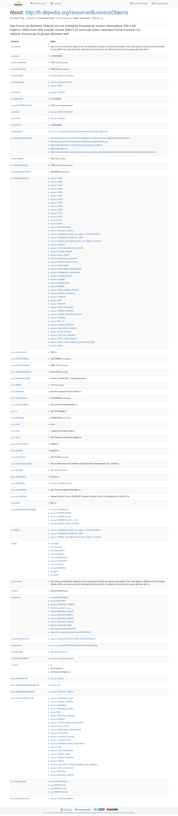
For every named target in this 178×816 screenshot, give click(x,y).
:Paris (56, 86)
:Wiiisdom (58, 771)
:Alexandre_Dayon (62, 698)
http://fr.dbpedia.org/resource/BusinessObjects (77, 12)
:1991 (56, 182)
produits (17, 450)
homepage (17, 652)
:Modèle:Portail (60, 516)
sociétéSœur (19, 496)
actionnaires (18, 352)
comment (16, 581)
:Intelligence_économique (65, 272)
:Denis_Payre (59, 255)
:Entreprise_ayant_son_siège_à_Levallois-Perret (75, 234)
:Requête (57, 304)
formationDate (18, 62)
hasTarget (18, 781)
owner (15, 112)
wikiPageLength (19, 165)
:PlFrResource (58, 788)
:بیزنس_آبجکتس (60, 608)
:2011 (56, 213)
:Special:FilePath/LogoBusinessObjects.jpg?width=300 (78, 131)
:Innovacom (59, 733)
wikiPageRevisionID (21, 172)
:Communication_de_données (66, 248)
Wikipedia (69, 812)
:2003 (56, 199)
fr (14, 411)
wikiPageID (17, 158)
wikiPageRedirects (22, 691)
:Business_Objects (62, 604)
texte (15, 503)
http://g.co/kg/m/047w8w (60, 625)
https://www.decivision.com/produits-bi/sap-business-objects (76, 145)
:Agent (54, 571)
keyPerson (19, 678)
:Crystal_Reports (61, 251)
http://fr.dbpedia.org (64, 18)
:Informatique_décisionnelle (65, 269)
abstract (16, 46)
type (14, 543)
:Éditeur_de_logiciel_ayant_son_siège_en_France (75, 241)
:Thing (54, 543)
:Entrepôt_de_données (63, 258)
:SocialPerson (57, 554)
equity (15, 56)
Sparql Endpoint (160, 3)
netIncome (17, 99)
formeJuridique (20, 404)
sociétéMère (18, 490)
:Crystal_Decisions (62, 325)
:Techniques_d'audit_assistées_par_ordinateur (74, 764)
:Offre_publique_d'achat (64, 290)
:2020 (56, 223)
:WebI (56, 345)
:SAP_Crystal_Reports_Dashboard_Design (72, 342)
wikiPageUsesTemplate (23, 509)
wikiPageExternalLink (21, 138)
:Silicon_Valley (60, 754)
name (15, 665)
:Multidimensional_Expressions (67, 743)
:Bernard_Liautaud (62, 75)
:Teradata (58, 318)
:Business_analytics (62, 715)
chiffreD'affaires (20, 359)
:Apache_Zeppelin (61, 702)
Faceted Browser (139, 3)
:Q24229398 (58, 561)
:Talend (57, 678)
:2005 (56, 203)
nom (15, 437)
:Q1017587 (58, 601)
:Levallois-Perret (61, 82)
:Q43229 (57, 564)
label (14, 591)
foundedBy (17, 75)
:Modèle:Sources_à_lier (64, 520)
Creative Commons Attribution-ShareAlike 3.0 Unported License (113, 812)
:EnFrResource (58, 781)
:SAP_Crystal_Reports (63, 339)
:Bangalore (58, 705)
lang (15, 424)
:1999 (56, 196)
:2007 (56, 206)
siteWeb (17, 470)
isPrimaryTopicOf (20, 658)
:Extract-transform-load (63, 262)
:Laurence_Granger (62, 736)
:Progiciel (57, 297)
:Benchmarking (60, 227)
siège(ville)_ (18, 483)
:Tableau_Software (62, 311)
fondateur (17, 391)
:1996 (56, 192)
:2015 (56, 220)
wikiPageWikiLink (20, 178)
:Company (56, 547)
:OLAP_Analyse (60, 332)
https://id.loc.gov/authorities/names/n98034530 (70, 632)
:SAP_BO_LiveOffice (63, 335)
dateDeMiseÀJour (21, 372)
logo (15, 431)
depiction (16, 645)
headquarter (17, 82)
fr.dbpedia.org (97, 18)
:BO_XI (57, 321)
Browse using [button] (39, 3)
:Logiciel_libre (59, 283)
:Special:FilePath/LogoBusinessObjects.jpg (73, 645)
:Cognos (57, 244)
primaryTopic (20, 798)
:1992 (56, 185)
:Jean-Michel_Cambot (63, 328)
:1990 (56, 178)
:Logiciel (57, 92)
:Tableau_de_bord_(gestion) (66, 314)
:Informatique (59, 265)
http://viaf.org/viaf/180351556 (63, 629)
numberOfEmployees (21, 105)
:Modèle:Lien (59, 509)
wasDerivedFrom (20, 639)
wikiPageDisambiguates (24, 685)
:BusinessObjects (59, 597)
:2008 (56, 209)
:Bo (55, 685)
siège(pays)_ (19, 477)
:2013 (56, 216)
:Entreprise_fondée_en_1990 (66, 237)
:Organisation (57, 550)
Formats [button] (56, 3)
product (15, 118)
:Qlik (55, 300)
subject (15, 530)
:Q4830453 (58, 568)
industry (16, 92)
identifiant (17, 418)
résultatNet (18, 457)
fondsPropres (19, 398)
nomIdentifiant (19, 444)
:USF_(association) (62, 768)
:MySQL (57, 286)
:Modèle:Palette (60, 513)
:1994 (56, 189)
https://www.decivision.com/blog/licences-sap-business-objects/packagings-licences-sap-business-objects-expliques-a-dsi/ (103, 152)
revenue (16, 125)
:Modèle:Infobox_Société (64, 523)
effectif (16, 385)
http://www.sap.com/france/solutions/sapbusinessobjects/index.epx (79, 141)
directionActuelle (20, 378)
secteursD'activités (21, 463)
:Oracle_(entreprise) (62, 293)
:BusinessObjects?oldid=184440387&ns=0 (72, 639)
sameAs (16, 597)
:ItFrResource (58, 785)
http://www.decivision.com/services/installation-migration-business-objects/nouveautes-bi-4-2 (90, 138)
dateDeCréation (20, 365)
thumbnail (16, 131)
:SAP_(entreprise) (61, 112)
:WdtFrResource (59, 792)
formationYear (18, 69)
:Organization (58, 557)
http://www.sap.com (58, 148)
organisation (31, 18)
